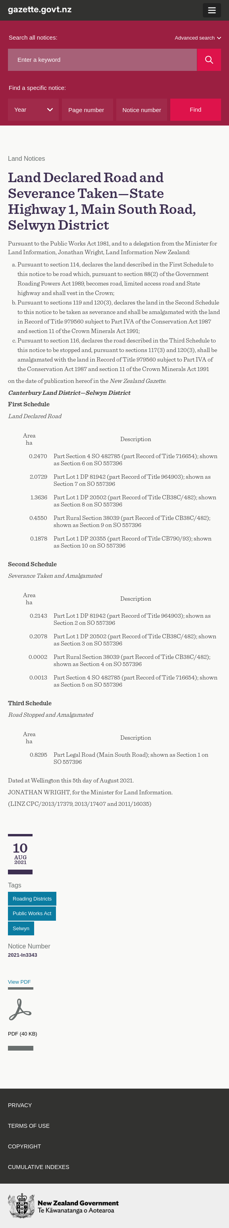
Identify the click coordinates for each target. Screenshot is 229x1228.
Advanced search (198, 38)
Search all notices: (33, 37)
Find (195, 109)
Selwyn (21, 928)
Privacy (20, 1105)
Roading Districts (32, 899)
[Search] (209, 60)
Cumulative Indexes (38, 1167)
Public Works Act (32, 913)
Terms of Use (29, 1126)
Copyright (24, 1146)
